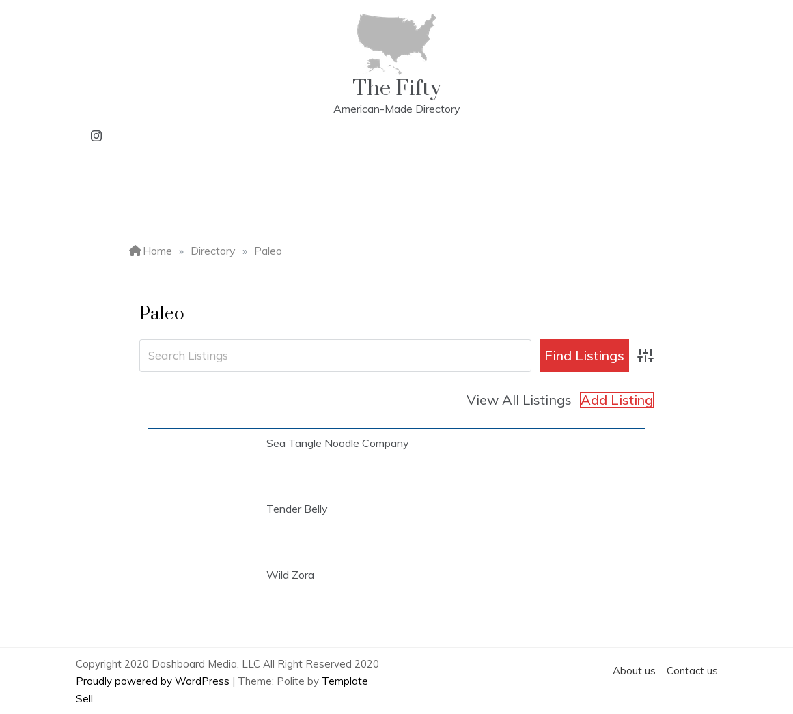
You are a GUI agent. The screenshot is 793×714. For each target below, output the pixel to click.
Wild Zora (290, 575)
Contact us (692, 670)
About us (634, 670)
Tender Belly (297, 508)
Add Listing (617, 400)
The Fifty (396, 88)
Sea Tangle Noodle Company (337, 443)
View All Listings (519, 399)
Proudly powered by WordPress (154, 680)
